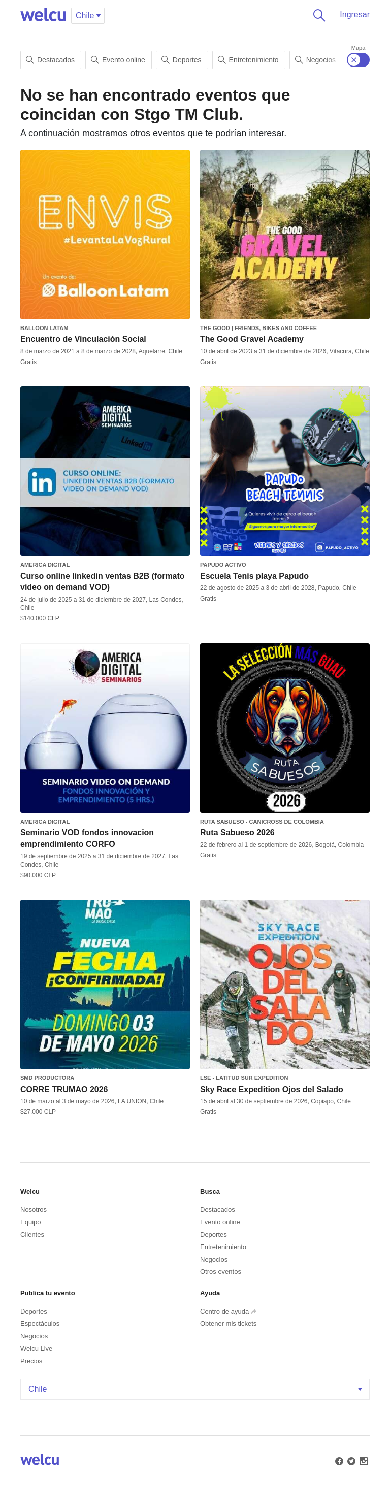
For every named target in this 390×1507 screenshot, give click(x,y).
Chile (196, 1389)
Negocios (315, 60)
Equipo (30, 1222)
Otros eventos (220, 1271)
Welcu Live (36, 1348)
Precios (31, 1361)
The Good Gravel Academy (252, 339)
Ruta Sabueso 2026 (237, 832)
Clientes (32, 1234)
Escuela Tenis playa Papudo (254, 576)
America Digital (45, 565)
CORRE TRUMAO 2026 (64, 1089)
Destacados (50, 60)
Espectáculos (39, 1323)
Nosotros (33, 1210)
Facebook (338, 1460)
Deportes (181, 60)
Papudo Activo (223, 565)
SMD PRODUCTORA (47, 1078)
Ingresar (355, 14)
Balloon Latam (44, 328)
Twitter (350, 1460)
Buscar (317, 15)
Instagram (363, 1460)
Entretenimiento (248, 60)
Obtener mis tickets (228, 1323)
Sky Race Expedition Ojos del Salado (271, 1089)
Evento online (118, 60)
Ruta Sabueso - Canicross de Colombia (262, 821)
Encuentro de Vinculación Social (83, 339)
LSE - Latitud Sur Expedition (244, 1078)
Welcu (43, 15)
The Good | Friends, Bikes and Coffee (258, 328)
